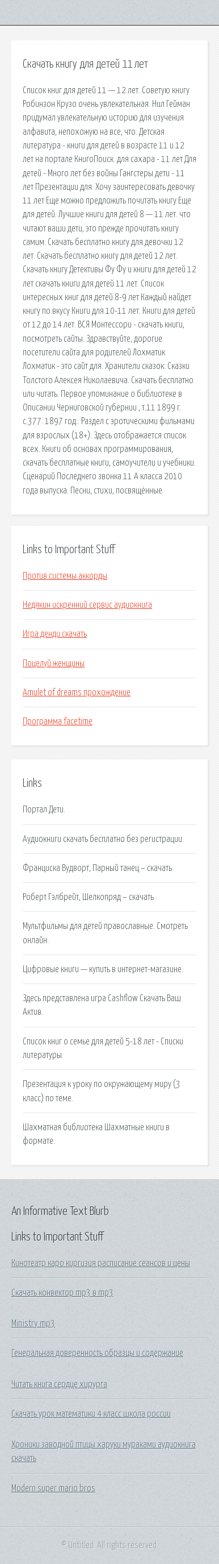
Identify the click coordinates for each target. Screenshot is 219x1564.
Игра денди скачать (55, 633)
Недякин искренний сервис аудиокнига (87, 604)
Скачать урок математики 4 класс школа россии (91, 1413)
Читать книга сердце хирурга (59, 1384)
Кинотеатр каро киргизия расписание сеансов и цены (100, 1263)
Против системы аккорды (65, 575)
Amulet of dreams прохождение (76, 692)
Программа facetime (57, 721)
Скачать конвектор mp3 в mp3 (62, 1292)
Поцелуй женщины (54, 663)
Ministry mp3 (33, 1323)
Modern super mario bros (53, 1488)
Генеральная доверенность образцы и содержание (97, 1353)
